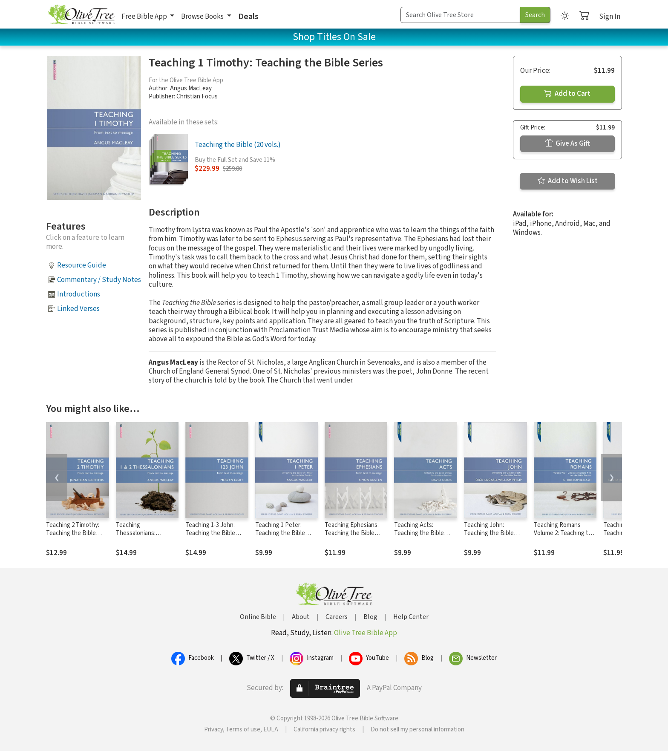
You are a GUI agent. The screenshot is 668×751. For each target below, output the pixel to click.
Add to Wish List (568, 181)
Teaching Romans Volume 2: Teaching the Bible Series (564, 533)
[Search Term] (460, 15)
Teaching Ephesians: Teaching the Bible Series (352, 533)
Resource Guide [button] (81, 265)
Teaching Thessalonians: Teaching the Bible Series (141, 537)
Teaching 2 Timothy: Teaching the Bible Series (72, 533)
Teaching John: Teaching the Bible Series (489, 533)
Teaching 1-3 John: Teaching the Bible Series (210, 533)
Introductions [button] (78, 294)
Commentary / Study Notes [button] (99, 280)
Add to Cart (567, 94)
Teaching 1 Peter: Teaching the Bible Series (280, 533)
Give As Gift (567, 143)
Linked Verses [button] (78, 309)
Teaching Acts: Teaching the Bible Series (419, 533)
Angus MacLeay (191, 88)
